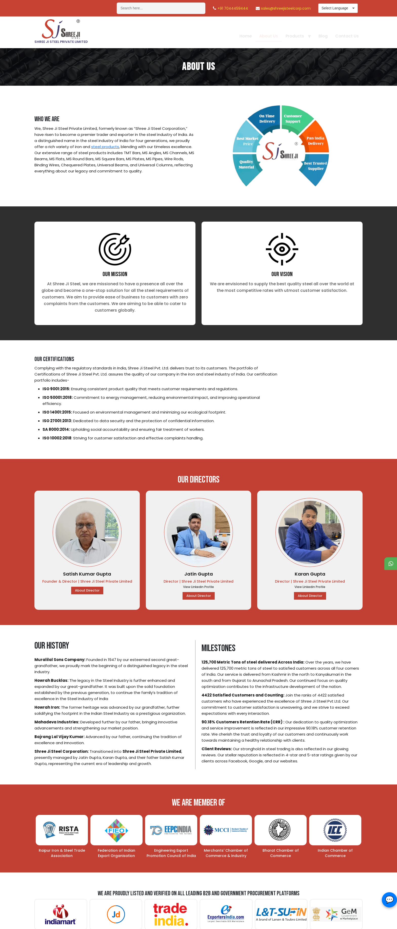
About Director (87, 590)
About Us (268, 31)
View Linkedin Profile (198, 587)
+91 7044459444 (232, 8)
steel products (105, 146)
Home (246, 31)
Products (295, 31)
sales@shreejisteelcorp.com (286, 8)
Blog (323, 31)
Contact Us (347, 31)
